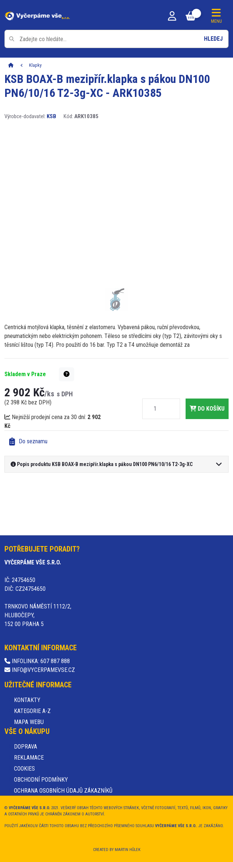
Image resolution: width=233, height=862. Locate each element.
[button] (66, 374)
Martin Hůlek (127, 849)
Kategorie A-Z (32, 711)
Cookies (24, 768)
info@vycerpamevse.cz (39, 669)
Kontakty (27, 699)
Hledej (213, 38)
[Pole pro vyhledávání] (116, 39)
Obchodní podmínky (41, 779)
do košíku (207, 408)
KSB (51, 116)
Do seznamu (28, 441)
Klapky (35, 65)
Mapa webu (29, 722)
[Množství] (155, 409)
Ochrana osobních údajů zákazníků (63, 790)
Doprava (25, 746)
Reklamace (29, 757)
